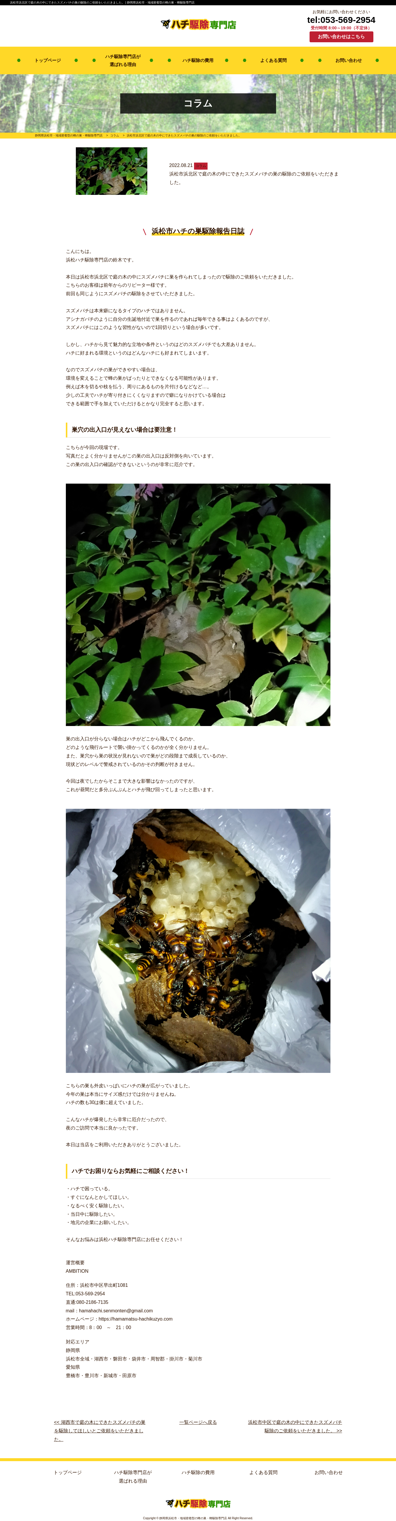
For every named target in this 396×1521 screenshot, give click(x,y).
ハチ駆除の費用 (198, 60)
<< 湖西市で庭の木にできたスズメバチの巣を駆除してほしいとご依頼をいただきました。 (100, 1431)
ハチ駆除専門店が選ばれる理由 (123, 60)
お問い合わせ (348, 60)
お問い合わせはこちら (341, 36)
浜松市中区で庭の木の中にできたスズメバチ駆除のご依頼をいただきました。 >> (295, 1426)
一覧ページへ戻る (198, 1422)
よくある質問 (273, 60)
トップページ (47, 60)
